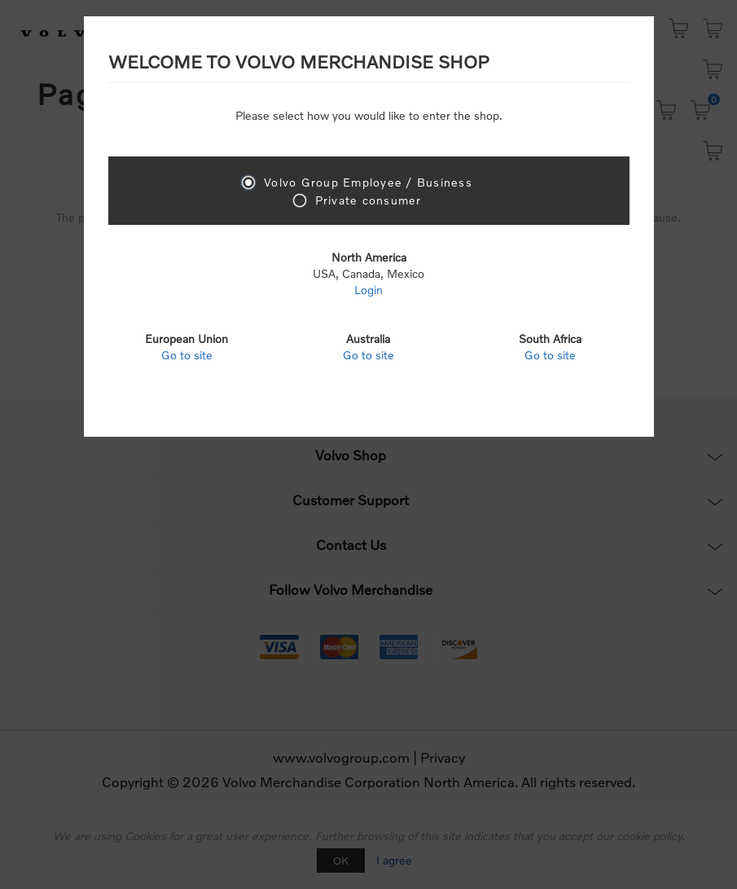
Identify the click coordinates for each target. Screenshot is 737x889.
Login (368, 290)
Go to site (187, 355)
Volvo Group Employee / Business (368, 182)
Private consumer (368, 200)
